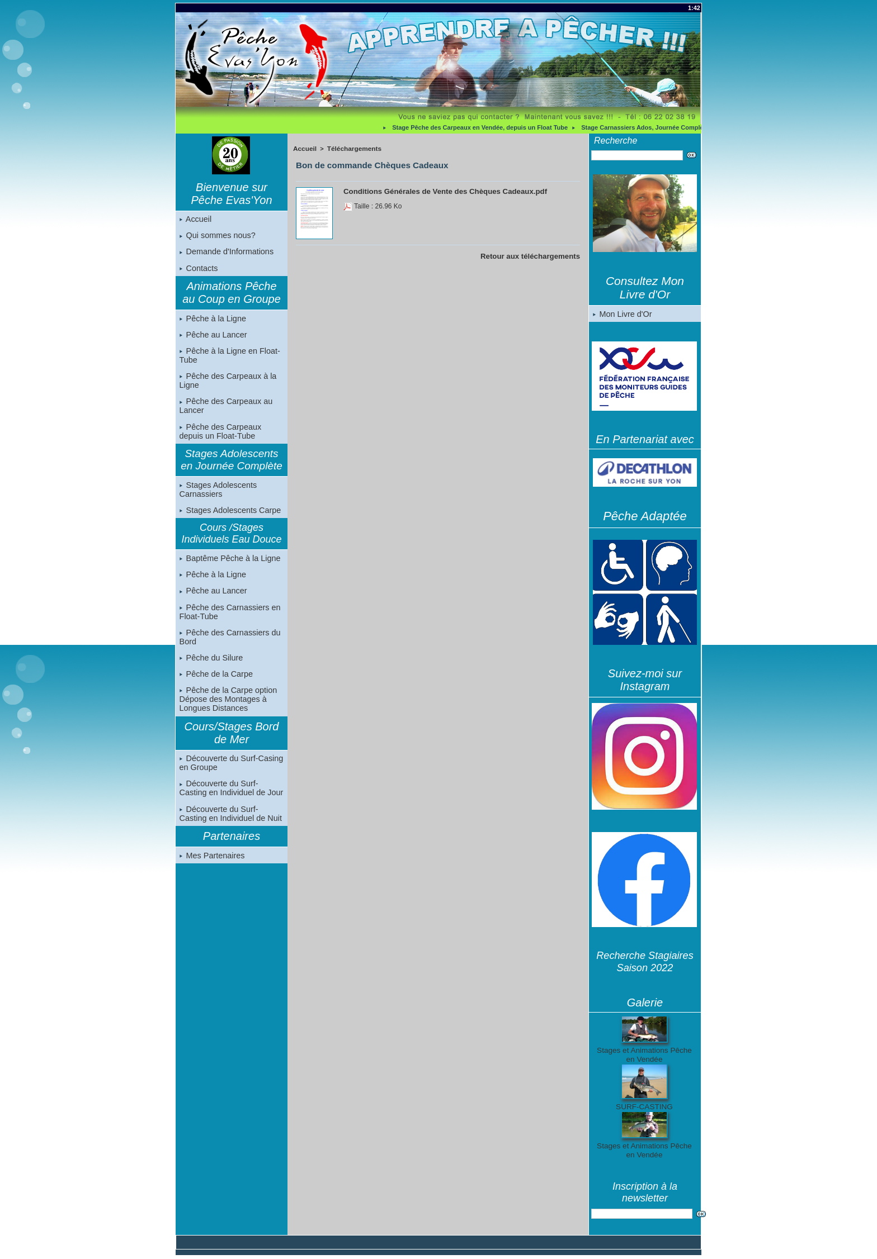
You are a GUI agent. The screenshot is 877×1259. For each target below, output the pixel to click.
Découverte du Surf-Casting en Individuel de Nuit (231, 824)
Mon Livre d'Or (621, 314)
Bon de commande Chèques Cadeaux (366, 163)
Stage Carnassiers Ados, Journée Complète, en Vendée (666, 127)
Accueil (195, 219)
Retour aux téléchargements (535, 254)
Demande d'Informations (225, 253)
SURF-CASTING (644, 1107)
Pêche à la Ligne (212, 320)
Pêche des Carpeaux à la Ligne (227, 384)
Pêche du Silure (211, 666)
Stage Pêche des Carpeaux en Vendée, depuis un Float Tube (484, 127)
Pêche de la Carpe (215, 682)
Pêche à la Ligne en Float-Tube (228, 359)
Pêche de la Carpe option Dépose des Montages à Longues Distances (227, 708)
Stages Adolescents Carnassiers (217, 494)
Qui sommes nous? (217, 236)
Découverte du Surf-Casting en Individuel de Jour (231, 798)
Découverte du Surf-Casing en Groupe (230, 773)
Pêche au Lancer (213, 337)
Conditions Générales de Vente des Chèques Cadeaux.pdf (435, 189)
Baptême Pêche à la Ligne (229, 564)
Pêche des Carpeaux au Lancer (225, 410)
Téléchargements (351, 148)
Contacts (198, 269)
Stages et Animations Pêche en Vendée (644, 1055)
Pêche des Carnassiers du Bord (229, 645)
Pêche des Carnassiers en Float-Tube (229, 619)
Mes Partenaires (211, 866)
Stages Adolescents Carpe (229, 515)
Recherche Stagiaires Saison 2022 (645, 962)
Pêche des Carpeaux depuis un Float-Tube (220, 436)
